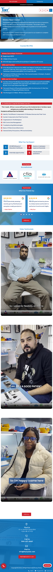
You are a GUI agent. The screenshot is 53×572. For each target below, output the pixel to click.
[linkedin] (47, 10)
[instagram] (44, 10)
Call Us (30, 570)
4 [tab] (29, 214)
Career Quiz (48, 570)
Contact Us (40, 1)
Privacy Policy (38, 568)
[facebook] (40, 10)
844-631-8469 (13, 1)
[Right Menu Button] (51, 10)
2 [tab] (23, 214)
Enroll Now (47, 565)
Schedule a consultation (26, 4)
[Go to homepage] (5, 10)
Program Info (39, 570)
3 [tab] (26, 214)
